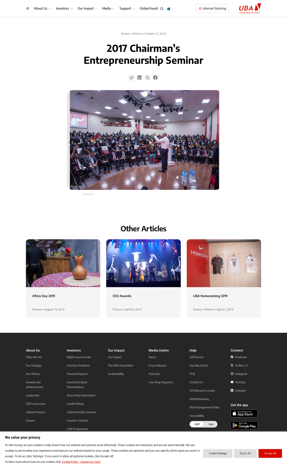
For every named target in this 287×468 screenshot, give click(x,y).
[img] (27, 8)
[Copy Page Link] (131, 78)
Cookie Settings (218, 453)
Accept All (270, 453)
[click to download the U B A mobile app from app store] (244, 413)
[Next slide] (214, 142)
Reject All (245, 453)
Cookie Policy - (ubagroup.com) (81, 461)
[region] (143, 450)
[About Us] (43, 8)
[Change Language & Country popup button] (168, 9)
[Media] (109, 8)
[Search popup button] (162, 9)
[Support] (128, 8)
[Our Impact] (88, 8)
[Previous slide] (72, 142)
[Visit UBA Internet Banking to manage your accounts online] (212, 8)
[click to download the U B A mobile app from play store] (244, 425)
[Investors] (65, 8)
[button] (139, 78)
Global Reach (149, 8)
